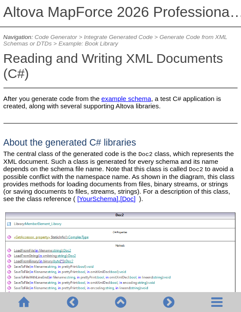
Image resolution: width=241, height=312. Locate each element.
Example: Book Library (88, 43)
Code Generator (56, 37)
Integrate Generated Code (118, 37)
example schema (126, 98)
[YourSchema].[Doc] (106, 198)
